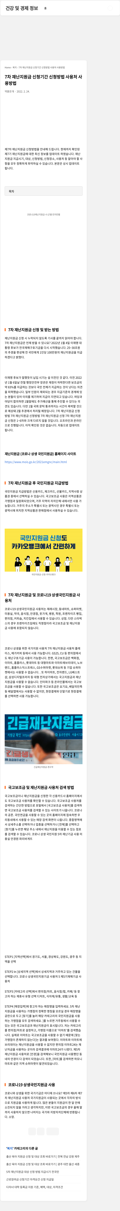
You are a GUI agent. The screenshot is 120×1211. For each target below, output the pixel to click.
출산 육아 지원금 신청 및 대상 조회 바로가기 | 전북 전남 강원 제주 (43, 1156)
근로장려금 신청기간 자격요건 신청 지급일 (30, 1179)
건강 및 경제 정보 (21, 8)
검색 (110, 8)
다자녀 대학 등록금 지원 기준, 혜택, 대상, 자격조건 (34, 1187)
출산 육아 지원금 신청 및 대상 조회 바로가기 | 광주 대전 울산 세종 (43, 1164)
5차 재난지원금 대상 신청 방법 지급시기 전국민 (32, 1172)
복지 (10, 1148)
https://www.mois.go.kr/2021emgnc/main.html (36, 462)
